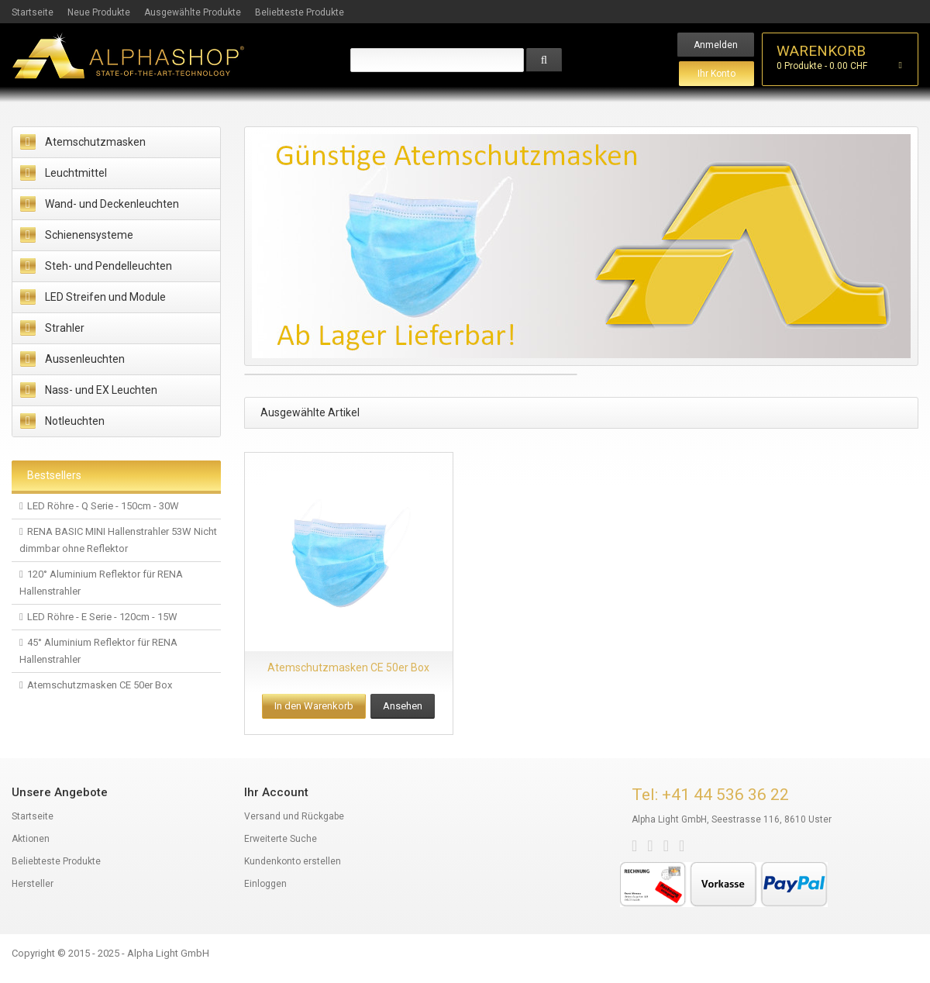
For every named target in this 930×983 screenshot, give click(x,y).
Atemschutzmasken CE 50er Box (99, 685)
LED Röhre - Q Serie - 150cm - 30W (103, 506)
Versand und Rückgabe (294, 816)
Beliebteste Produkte (299, 12)
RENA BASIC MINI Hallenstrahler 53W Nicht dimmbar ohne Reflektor (118, 540)
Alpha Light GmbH (168, 953)
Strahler (64, 328)
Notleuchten (75, 421)
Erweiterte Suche (280, 838)
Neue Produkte (98, 12)
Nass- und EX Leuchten (101, 390)
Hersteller (32, 883)
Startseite (32, 12)
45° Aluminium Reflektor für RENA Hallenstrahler (98, 650)
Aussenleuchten (85, 359)
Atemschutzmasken (95, 142)
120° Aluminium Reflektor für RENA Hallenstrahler (101, 582)
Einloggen (265, 883)
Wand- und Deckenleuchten (112, 204)
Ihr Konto (716, 73)
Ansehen (402, 706)
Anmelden (715, 45)
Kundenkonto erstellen (292, 861)
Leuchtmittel (76, 173)
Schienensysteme (89, 235)
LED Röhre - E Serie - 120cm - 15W (102, 617)
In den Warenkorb (313, 706)
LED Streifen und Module (105, 297)
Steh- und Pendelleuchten (108, 266)
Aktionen (31, 838)
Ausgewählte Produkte (192, 12)
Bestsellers (54, 475)
